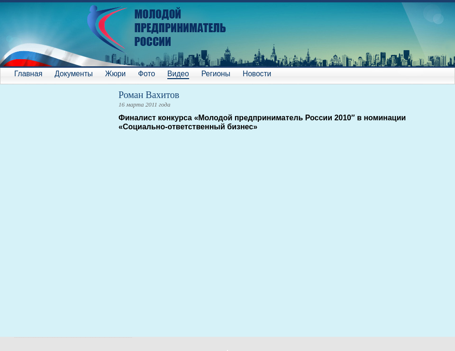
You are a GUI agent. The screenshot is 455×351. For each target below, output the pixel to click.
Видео (178, 74)
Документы (73, 74)
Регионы (215, 74)
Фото (146, 74)
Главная (28, 74)
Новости (257, 74)
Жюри (115, 74)
